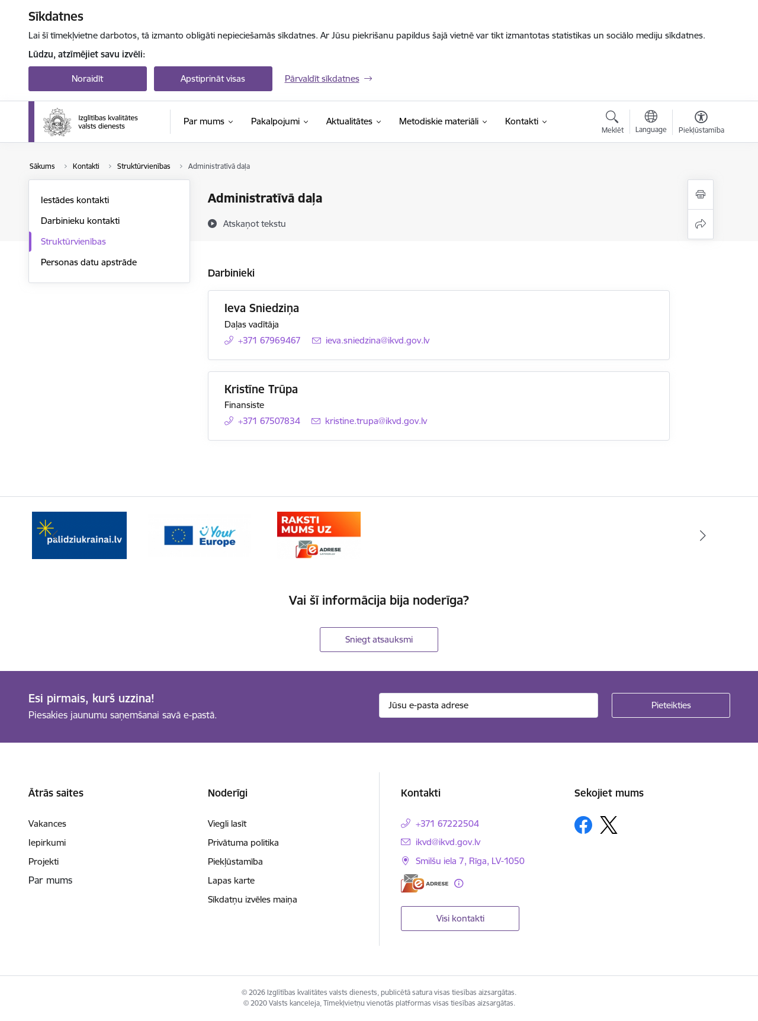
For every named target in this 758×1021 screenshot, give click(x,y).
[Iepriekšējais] (56, 535)
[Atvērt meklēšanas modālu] (612, 124)
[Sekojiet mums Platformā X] (609, 825)
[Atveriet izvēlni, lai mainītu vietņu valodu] (651, 123)
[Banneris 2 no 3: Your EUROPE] (199, 534)
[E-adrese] (424, 883)
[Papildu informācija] (458, 883)
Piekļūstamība (235, 861)
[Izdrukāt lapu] (700, 194)
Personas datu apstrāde (89, 262)
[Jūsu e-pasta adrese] (488, 705)
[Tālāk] (703, 535)
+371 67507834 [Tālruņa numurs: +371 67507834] (269, 420)
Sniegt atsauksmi (379, 639)
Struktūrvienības (73, 241)
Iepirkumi (47, 842)
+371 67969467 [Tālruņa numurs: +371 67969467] (269, 340)
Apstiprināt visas (213, 78)
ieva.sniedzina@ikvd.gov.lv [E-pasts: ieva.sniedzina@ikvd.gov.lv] (377, 340)
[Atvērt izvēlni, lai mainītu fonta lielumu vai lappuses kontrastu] (701, 124)
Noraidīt (87, 78)
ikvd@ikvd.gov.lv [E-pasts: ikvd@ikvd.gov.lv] (448, 841)
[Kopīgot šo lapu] (700, 224)
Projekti (43, 861)
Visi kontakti (460, 918)
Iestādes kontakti (75, 200)
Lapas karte (231, 880)
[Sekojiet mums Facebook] (583, 825)
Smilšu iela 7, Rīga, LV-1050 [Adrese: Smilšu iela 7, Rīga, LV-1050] (470, 860)
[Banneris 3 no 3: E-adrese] (319, 534)
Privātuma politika (243, 842)
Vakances (47, 823)
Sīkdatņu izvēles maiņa (252, 899)
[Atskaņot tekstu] (254, 223)
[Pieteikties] (671, 705)
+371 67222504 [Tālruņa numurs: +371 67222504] (447, 823)
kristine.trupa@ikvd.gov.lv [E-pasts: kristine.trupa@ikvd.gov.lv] (376, 420)
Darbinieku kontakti (80, 220)
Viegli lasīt (227, 823)
